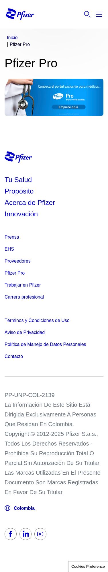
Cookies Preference (88, 566)
